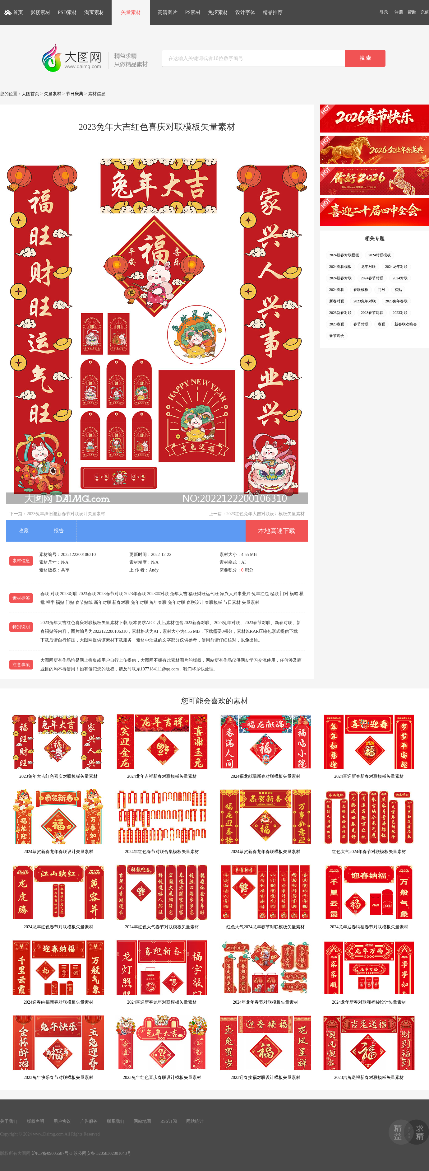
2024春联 (336, 289)
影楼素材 (40, 12)
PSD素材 (67, 12)
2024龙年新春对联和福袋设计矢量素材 (369, 972)
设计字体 (245, 12)
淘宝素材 (94, 12)
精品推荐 (273, 12)
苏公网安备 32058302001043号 (102, 1153)
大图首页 (30, 93)
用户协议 (62, 1121)
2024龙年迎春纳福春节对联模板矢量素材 (369, 896)
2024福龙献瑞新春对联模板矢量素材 (265, 746)
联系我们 (115, 1121)
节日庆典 (74, 93)
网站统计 (195, 1121)
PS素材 (193, 12)
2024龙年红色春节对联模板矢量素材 (58, 896)
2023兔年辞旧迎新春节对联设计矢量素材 (66, 513)
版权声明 (35, 1121)
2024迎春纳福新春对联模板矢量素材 (58, 972)
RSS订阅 (168, 1121)
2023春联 (336, 324)
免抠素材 (218, 12)
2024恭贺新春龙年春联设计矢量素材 (58, 821)
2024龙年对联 (396, 266)
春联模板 (360, 289)
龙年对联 (368, 266)
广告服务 (89, 1121)
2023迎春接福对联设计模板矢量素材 (265, 1047)
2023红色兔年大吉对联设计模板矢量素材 (265, 513)
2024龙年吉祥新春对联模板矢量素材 (162, 746)
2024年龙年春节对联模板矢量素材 (265, 972)
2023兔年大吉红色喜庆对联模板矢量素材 (58, 746)
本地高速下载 (276, 530)
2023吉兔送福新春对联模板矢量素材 (369, 1047)
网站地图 (142, 1121)
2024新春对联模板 (344, 255)
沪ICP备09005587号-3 (52, 1153)
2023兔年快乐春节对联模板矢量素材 (58, 1047)
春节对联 (360, 324)
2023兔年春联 (396, 301)
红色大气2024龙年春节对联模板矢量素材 (265, 896)
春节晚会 (336, 336)
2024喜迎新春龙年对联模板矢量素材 (162, 972)
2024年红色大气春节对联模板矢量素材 (162, 896)
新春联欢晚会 (405, 324)
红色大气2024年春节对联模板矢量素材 (369, 821)
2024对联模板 (379, 255)
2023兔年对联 (364, 301)
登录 (384, 12)
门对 (381, 289)
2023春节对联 (372, 312)
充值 (424, 12)
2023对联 (400, 312)
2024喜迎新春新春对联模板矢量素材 (369, 746)
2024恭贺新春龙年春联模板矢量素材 (265, 821)
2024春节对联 (372, 278)
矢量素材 (131, 12)
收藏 (24, 530)
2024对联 (400, 278)
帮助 (412, 12)
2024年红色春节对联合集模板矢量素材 (162, 821)
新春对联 (336, 301)
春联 (381, 324)
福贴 (398, 289)
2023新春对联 (340, 312)
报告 (59, 530)
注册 (398, 12)
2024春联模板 (340, 266)
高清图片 (168, 12)
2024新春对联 (340, 278)
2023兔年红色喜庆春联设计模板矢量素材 (162, 1047)
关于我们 (8, 1121)
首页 (18, 12)
